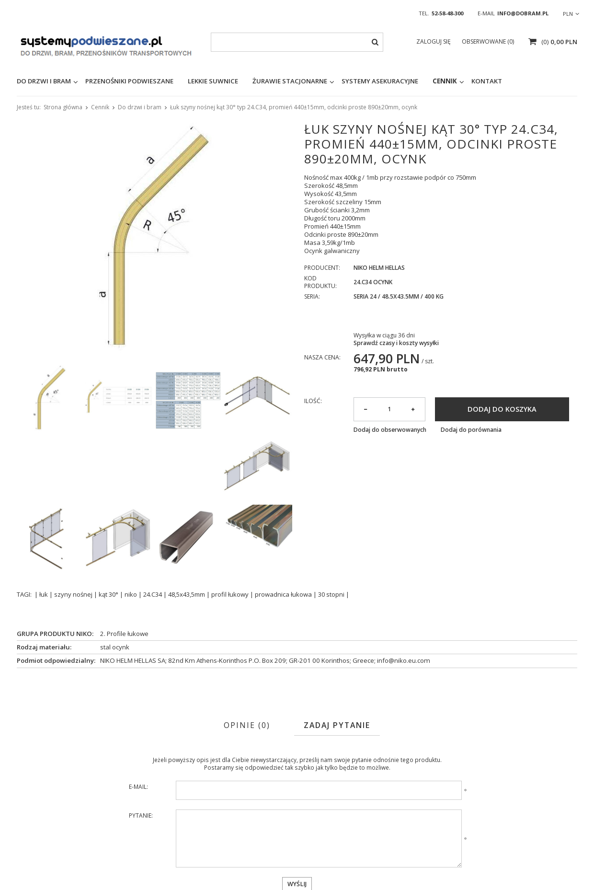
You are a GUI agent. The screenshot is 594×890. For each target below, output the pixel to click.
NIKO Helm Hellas (379, 268)
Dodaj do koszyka (502, 409)
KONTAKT (486, 81)
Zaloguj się (434, 41)
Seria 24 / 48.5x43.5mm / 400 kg (399, 297)
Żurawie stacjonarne (289, 81)
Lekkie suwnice (213, 81)
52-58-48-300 (447, 13)
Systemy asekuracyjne (380, 81)
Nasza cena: (322, 357)
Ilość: (313, 401)
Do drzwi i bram (139, 107)
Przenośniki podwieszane (129, 81)
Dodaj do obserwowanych (390, 430)
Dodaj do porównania (471, 430)
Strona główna (63, 107)
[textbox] (297, 42)
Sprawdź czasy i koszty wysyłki (396, 343)
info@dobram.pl (522, 13)
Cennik (445, 81)
